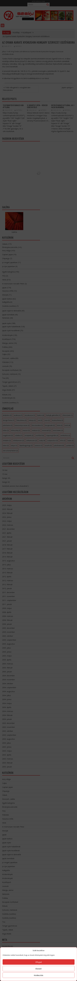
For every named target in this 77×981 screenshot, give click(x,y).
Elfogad (38, 962)
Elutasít (38, 968)
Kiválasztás (38, 975)
